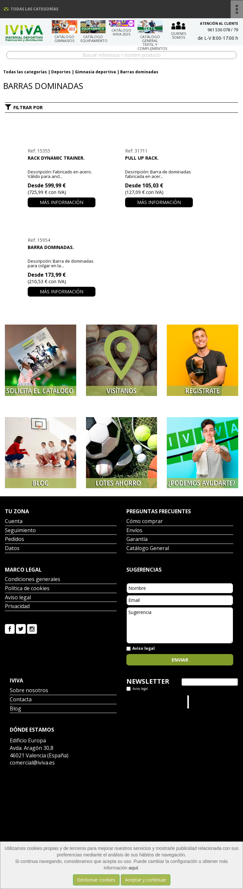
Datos (12, 549)
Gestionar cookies (96, 880)
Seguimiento (20, 531)
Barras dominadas (139, 72)
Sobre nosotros (29, 691)
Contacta (21, 700)
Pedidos (14, 539)
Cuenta (13, 521)
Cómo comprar (144, 521)
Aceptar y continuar (145, 880)
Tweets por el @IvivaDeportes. (143, 701)
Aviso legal (18, 598)
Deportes (61, 72)
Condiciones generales (32, 579)
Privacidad (17, 607)
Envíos (134, 531)
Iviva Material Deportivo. (203, 701)
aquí (133, 867)
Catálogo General (147, 549)
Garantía (137, 539)
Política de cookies (27, 589)
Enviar (180, 660)
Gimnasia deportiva (95, 72)
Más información (61, 202)
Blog (15, 709)
